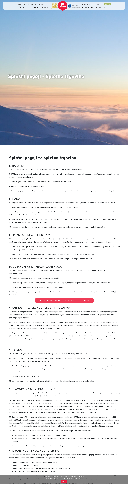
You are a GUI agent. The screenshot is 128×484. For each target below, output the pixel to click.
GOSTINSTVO (46, 7)
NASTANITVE (35, 7)
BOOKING (99, 4)
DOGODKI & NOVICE (88, 7)
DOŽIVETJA (20, 7)
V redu (64, 482)
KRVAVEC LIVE (86, 4)
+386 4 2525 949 (35, 4)
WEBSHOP (99, 7)
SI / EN (44, 4)
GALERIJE (107, 7)
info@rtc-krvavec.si (23, 4)
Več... (80, 478)
